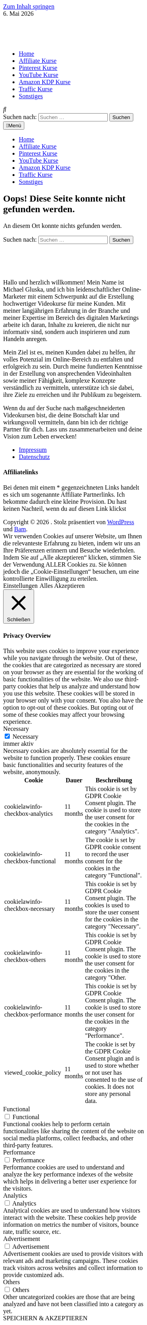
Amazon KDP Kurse (45, 82)
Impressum (33, 449)
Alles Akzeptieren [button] (62, 585)
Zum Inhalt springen (28, 6)
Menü (13, 125)
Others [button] (11, 1282)
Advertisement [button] (21, 1238)
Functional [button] (16, 1109)
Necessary (25, 736)
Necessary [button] (16, 728)
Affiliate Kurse (37, 60)
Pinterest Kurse (38, 67)
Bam (20, 529)
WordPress (120, 522)
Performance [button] (19, 1152)
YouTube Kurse (38, 75)
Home (26, 53)
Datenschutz (34, 456)
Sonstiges (31, 96)
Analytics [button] (15, 1195)
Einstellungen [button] (20, 585)
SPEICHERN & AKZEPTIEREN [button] (45, 1318)
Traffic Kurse (36, 89)
